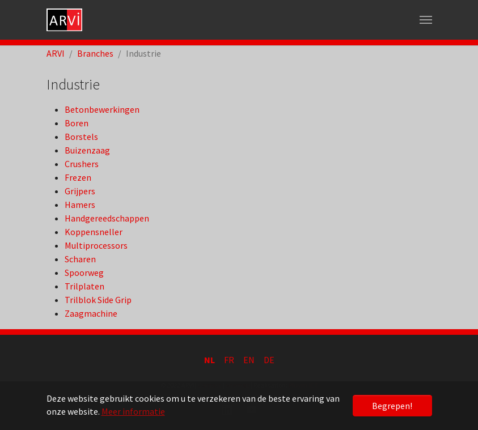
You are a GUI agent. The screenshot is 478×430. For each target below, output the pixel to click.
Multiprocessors (96, 245)
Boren (76, 123)
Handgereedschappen (107, 218)
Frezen (78, 177)
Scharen (80, 259)
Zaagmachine (91, 313)
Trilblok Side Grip (98, 299)
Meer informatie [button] (133, 411)
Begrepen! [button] (392, 405)
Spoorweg (84, 272)
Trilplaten (84, 286)
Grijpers (80, 191)
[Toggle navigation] (426, 19)
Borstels (81, 136)
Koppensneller (93, 231)
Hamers (80, 204)
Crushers (82, 163)
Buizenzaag (87, 150)
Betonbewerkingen (102, 109)
